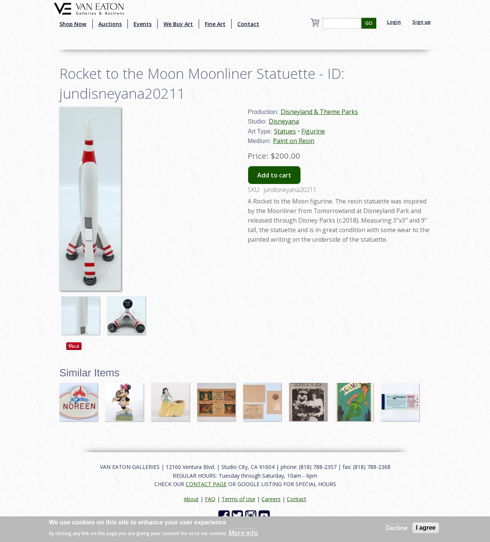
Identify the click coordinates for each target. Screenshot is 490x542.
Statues (285, 131)
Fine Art (215, 24)
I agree (426, 527)
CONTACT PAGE (206, 484)
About (191, 499)
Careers (271, 499)
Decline (397, 528)
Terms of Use (238, 499)
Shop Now (73, 24)
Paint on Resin (293, 141)
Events (143, 24)
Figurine (313, 131)
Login (394, 21)
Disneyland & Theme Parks (319, 111)
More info (243, 533)
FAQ (210, 499)
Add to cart (274, 175)
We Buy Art (178, 24)
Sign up (421, 21)
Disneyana (284, 121)
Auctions (110, 24)
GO (368, 23)
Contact (248, 24)
